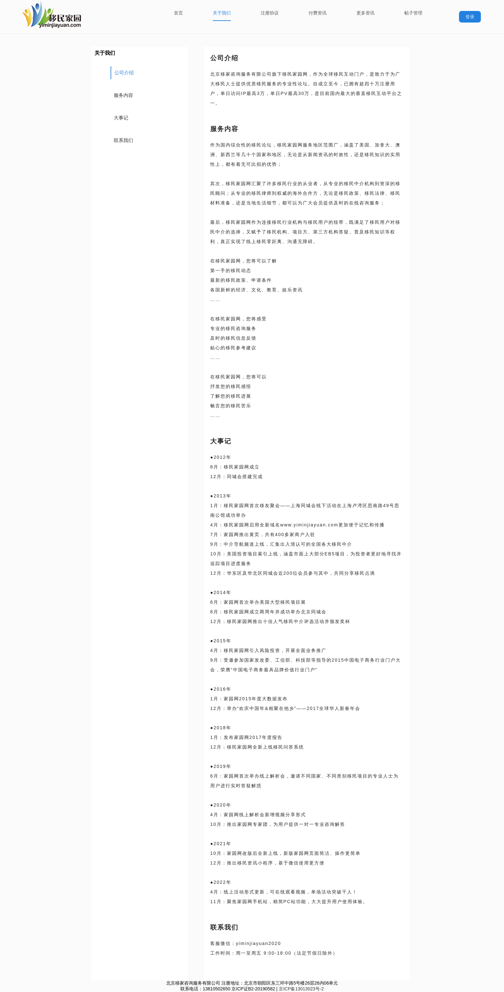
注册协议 (270, 12)
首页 (178, 12)
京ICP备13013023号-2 (301, 988)
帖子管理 (413, 12)
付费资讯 (318, 12)
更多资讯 (365, 12)
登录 (469, 16)
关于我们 (222, 12)
